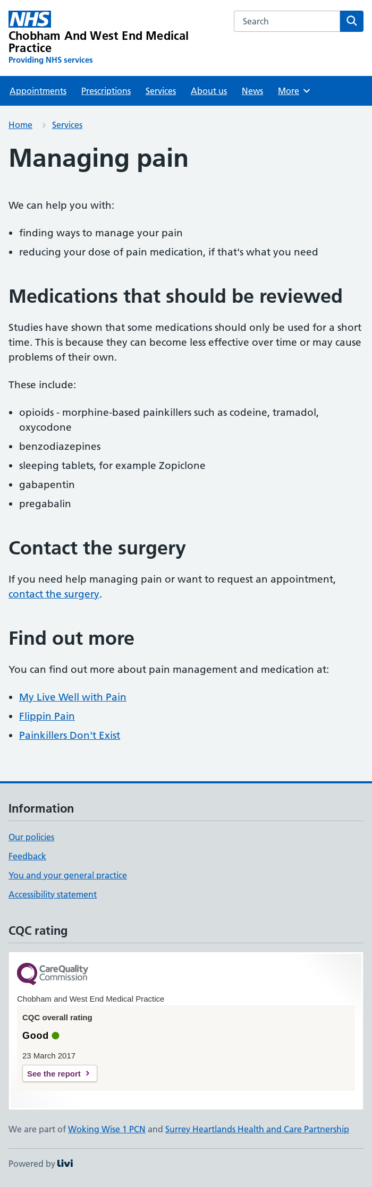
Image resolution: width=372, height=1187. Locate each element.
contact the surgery (54, 594)
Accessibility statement (53, 894)
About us (209, 91)
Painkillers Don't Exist (69, 735)
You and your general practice (68, 875)
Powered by (41, 1163)
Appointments (38, 91)
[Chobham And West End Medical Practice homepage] (115, 38)
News (252, 91)
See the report (54, 1073)
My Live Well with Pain (72, 697)
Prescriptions (106, 91)
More (294, 90)
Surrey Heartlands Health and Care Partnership (257, 1129)
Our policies (31, 837)
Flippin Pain (47, 716)
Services (161, 91)
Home (20, 124)
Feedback (27, 856)
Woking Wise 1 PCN (107, 1129)
